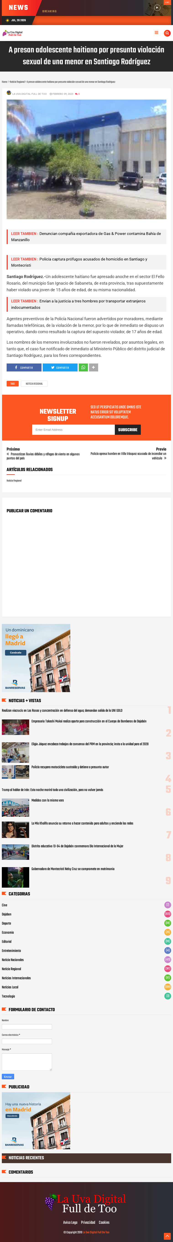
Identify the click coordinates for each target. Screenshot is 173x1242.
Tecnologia (8, 997)
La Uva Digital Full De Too (96, 1232)
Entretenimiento (11, 951)
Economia (8, 933)
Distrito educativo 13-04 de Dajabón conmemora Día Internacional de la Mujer (77, 846)
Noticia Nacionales (13, 960)
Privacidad (88, 1222)
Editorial (6, 942)
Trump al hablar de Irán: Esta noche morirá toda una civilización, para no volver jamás (52, 790)
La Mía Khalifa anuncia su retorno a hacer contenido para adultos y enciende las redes (82, 824)
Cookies (104, 1222)
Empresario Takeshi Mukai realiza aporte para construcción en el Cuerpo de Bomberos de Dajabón (89, 721)
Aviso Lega (70, 1222)
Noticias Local (10, 987)
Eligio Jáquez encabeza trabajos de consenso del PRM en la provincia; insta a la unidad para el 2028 (90, 744)
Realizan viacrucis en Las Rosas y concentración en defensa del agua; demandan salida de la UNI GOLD (62, 711)
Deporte (6, 924)
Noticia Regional (34, 384)
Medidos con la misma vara (47, 801)
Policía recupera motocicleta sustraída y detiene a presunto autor (70, 767)
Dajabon (6, 914)
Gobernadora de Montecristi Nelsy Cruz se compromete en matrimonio (73, 869)
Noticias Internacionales (16, 978)
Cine (4, 905)
